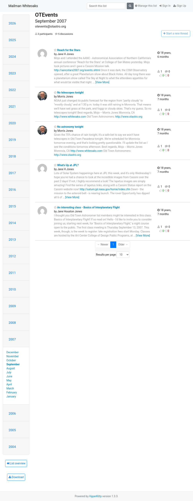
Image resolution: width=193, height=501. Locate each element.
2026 (12, 23)
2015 (12, 206)
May (9, 380)
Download (16, 477)
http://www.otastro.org (128, 116)
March (10, 388)
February (12, 392)
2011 (12, 273)
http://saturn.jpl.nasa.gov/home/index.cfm (105, 189)
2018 (12, 156)
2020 (12, 123)
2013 (12, 239)
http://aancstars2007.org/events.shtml (77, 70)
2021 (12, 106)
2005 (12, 430)
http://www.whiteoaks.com (70, 116)
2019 (12, 140)
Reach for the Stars (67, 50)
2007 (12, 339)
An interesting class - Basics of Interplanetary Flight (87, 207)
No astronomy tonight (68, 126)
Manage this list (146, 5)
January (11, 396)
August (11, 368)
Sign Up (179, 5)
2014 (12, 223)
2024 (12, 56)
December (13, 352)
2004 (12, 447)
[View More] (102, 82)
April (9, 384)
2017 (12, 173)
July (9, 372)
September (13, 364)
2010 (12, 289)
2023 (12, 73)
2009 (12, 306)
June (9, 376)
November (13, 356)
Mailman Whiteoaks (23, 6)
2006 (12, 413)
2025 (12, 40)
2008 (12, 323)
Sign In (165, 5)
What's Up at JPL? (66, 165)
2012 (12, 256)
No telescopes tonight (68, 92)
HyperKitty (95, 496)
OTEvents (46, 15)
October (11, 360)
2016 (12, 190)
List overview (16, 463)
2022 (12, 90)
